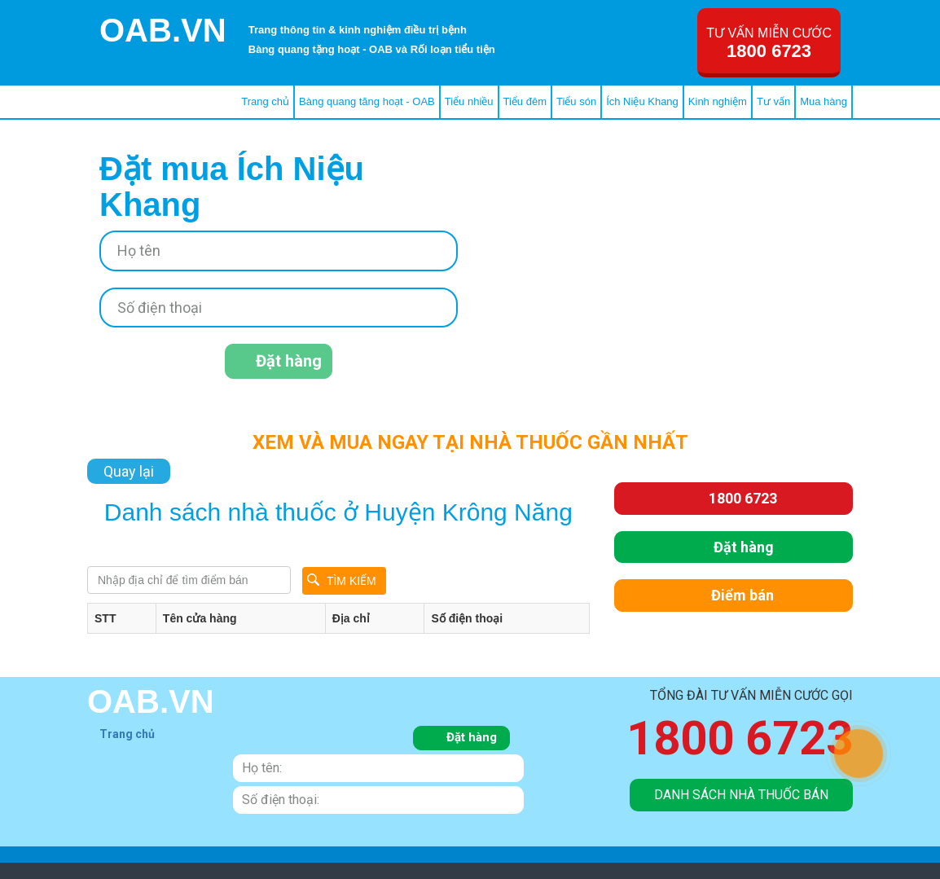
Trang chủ (265, 101)
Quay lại (128, 471)
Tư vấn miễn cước (769, 43)
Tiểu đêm (525, 101)
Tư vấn (773, 101)
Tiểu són (576, 101)
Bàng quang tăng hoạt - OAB (367, 101)
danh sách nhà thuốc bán (741, 794)
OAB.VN (162, 30)
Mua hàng (823, 101)
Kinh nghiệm (717, 101)
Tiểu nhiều (469, 101)
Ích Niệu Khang (642, 101)
